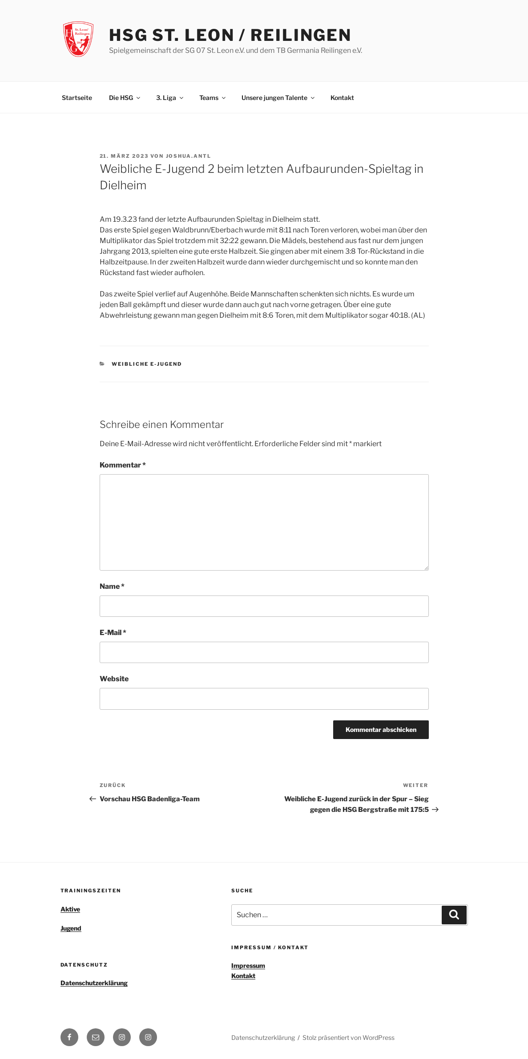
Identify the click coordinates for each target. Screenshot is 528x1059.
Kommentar (123, 465)
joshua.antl (189, 156)
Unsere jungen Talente (279, 97)
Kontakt (342, 97)
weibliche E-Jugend (147, 364)
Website (114, 679)
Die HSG (125, 97)
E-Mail (113, 632)
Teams (213, 97)
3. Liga (170, 97)
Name (112, 586)
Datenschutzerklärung (94, 983)
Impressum (248, 965)
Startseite (77, 97)
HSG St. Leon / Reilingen (230, 35)
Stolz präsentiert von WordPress (348, 1037)
